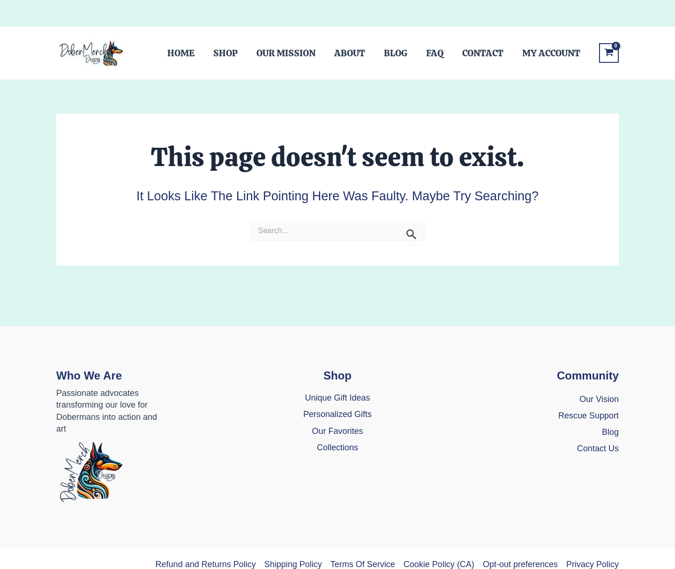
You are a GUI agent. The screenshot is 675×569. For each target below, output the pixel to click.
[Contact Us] (598, 454)
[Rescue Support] (588, 416)
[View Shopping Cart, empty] (609, 53)
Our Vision (599, 399)
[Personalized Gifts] (337, 414)
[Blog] (610, 432)
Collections (337, 447)
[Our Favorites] (337, 431)
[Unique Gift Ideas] (337, 398)
